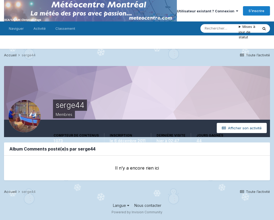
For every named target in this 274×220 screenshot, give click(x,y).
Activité (39, 28)
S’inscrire (256, 11)
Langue (121, 205)
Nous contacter (147, 205)
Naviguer (16, 28)
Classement (65, 28)
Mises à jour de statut (247, 31)
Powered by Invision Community (137, 212)
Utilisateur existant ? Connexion (207, 11)
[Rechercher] (219, 28)
